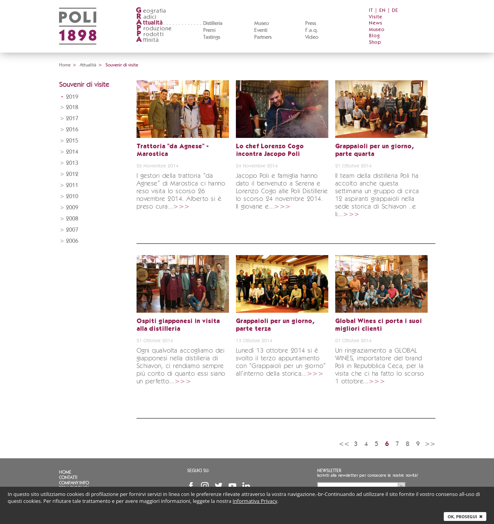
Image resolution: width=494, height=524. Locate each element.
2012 (72, 174)
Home (65, 65)
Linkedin (246, 486)
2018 (72, 107)
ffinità (147, 40)
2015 (72, 141)
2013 (72, 163)
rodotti (150, 34)
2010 (72, 196)
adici (146, 17)
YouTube (232, 486)
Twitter (218, 486)
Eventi (260, 30)
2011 (72, 185)
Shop (375, 42)
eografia (151, 11)
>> (430, 444)
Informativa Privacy (255, 500)
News (375, 23)
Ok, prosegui (465, 516)
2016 (72, 130)
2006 (72, 241)
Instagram (205, 486)
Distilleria (212, 23)
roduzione (154, 29)
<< (344, 444)
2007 (72, 230)
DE (395, 10)
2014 (72, 152)
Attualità (88, 65)
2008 (72, 219)
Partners (263, 37)
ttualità (149, 23)
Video (311, 37)
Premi (209, 30)
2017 (72, 118)
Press (310, 23)
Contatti (68, 477)
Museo (261, 23)
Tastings (211, 37)
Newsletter (329, 470)
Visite (375, 17)
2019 (72, 97)
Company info (74, 483)
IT (371, 10)
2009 (72, 208)
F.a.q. (311, 30)
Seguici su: (198, 470)
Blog (374, 35)
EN (382, 10)
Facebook (191, 486)
